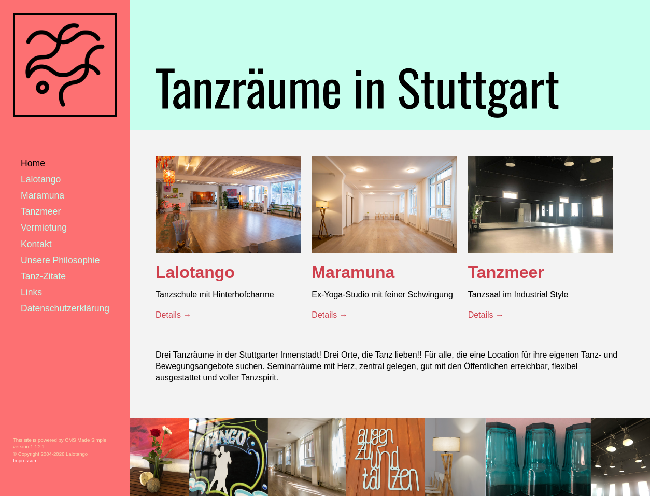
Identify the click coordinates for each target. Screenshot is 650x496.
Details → (173, 314)
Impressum (25, 460)
